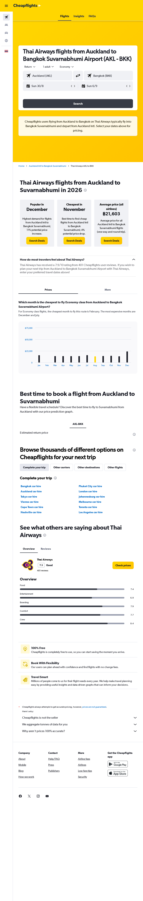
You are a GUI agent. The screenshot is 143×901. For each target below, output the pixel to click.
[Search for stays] (6, 25)
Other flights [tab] (115, 467)
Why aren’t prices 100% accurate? (79, 731)
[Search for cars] (6, 33)
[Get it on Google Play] (118, 764)
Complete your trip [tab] (34, 467)
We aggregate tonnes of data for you (79, 724)
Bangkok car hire (31, 486)
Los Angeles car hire (91, 512)
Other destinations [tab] (89, 467)
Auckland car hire (31, 491)
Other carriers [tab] (61, 467)
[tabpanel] (77, 340)
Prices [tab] (48, 289)
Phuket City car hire (90, 486)
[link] (37, 240)
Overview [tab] (29, 548)
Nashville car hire (31, 512)
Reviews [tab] (46, 548)
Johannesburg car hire (92, 496)
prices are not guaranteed (94, 707)
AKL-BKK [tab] (78, 423)
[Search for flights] (6, 17)
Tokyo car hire (29, 496)
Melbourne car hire (90, 501)
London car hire (88, 491)
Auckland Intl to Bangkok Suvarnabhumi (47, 166)
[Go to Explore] (6, 40)
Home (21, 166)
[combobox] (67, 67)
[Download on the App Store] (118, 773)
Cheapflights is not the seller (79, 717)
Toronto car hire (88, 507)
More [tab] (108, 289)
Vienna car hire (30, 501)
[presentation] (85, 190)
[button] (6, 6)
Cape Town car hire (32, 507)
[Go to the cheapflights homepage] (27, 6)
